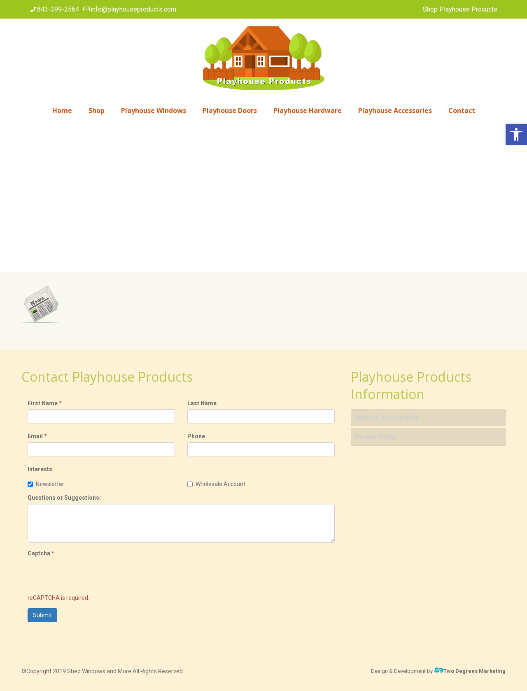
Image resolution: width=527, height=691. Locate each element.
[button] (516, 134)
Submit (42, 615)
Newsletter (46, 484)
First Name (45, 403)
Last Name (202, 403)
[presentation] (90, 575)
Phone (196, 436)
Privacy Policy (375, 437)
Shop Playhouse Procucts (460, 9)
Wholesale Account (216, 484)
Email (37, 436)
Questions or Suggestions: (64, 497)
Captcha (41, 553)
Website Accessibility (387, 417)
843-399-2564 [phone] (58, 9)
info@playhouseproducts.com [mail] (133, 9)
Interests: (41, 469)
